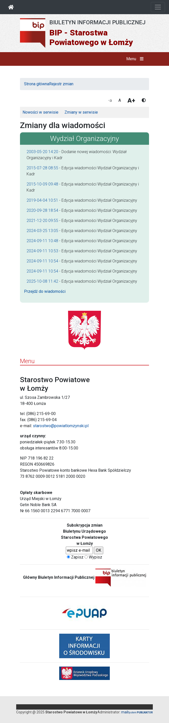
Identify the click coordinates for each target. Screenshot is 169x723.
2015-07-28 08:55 (42, 168)
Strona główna (36, 83)
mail (124, 712)
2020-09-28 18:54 (42, 210)
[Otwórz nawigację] (158, 7)
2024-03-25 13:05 (42, 230)
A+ (131, 100)
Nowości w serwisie (40, 112)
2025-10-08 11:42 (42, 281)
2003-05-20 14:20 (42, 151)
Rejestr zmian (61, 83)
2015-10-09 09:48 (42, 184)
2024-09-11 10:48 (42, 240)
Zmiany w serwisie (81, 112)
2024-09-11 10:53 (42, 251)
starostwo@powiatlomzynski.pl (61, 425)
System (140, 712)
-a (110, 100)
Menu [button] (136, 59)
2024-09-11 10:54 (42, 261)
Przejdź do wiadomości (45, 291)
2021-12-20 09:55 (42, 220)
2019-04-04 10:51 (42, 200)
